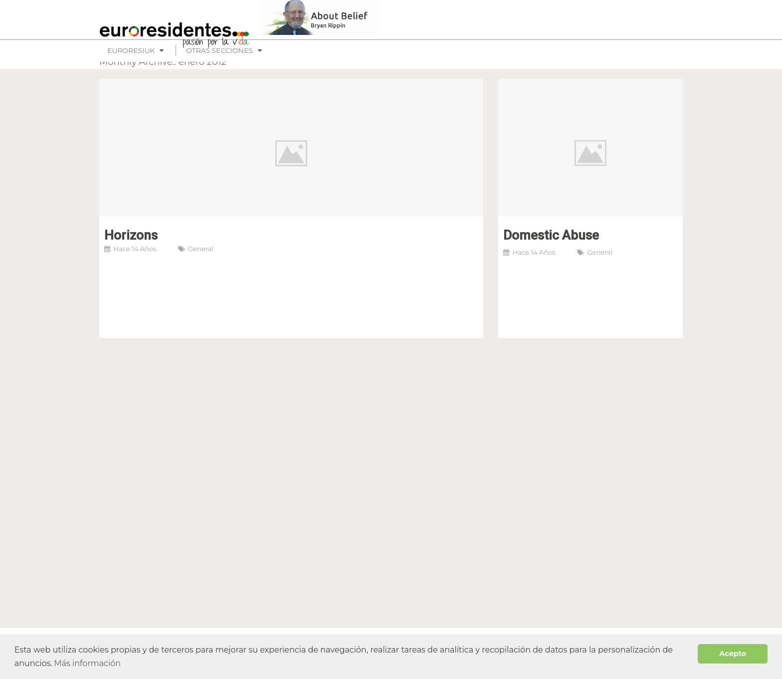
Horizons (131, 235)
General (200, 249)
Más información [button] (87, 663)
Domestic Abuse (551, 235)
